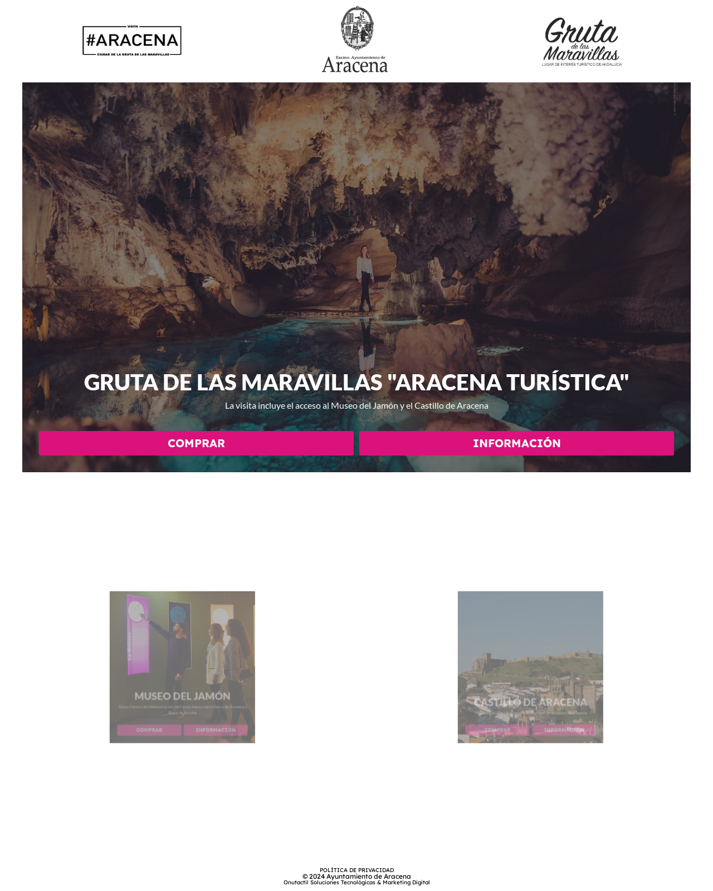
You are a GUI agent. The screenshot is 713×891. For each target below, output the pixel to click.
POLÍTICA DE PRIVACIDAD (357, 870)
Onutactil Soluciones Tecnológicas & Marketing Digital (357, 882)
